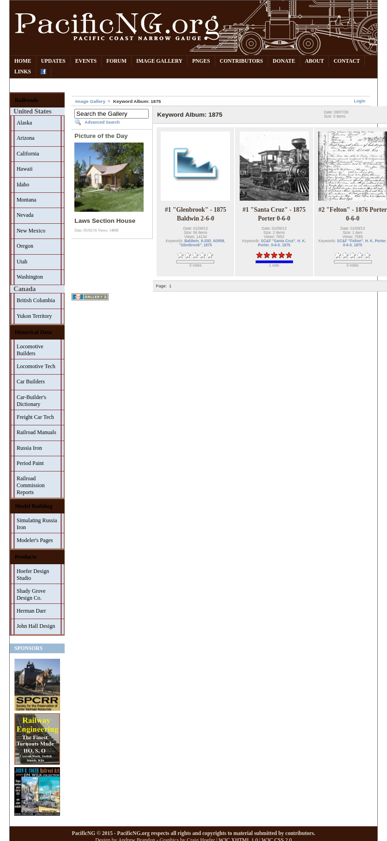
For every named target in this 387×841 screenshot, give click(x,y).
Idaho (23, 184)
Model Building (34, 506)
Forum (116, 61)
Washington (30, 277)
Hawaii (25, 169)
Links (22, 72)
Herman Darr (31, 611)
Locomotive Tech (36, 366)
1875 (208, 245)
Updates (53, 61)
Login (359, 101)
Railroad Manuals (36, 432)
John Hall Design (36, 626)
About (314, 61)
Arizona (26, 138)
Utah (22, 261)
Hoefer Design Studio (33, 574)
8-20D (206, 241)
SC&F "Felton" (350, 241)
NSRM (218, 241)
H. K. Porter (375, 241)
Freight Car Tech (35, 417)
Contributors (241, 61)
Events (86, 61)
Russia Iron (29, 448)
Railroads (26, 100)
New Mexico (31, 230)
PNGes (201, 61)
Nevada (25, 215)
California (28, 153)
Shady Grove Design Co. (31, 594)
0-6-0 (275, 245)
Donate (284, 61)
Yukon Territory (34, 316)
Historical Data (33, 332)
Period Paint (30, 463)
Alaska (24, 122)
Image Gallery (159, 61)
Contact (346, 61)
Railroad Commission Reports (31, 485)
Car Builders (31, 381)
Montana (26, 200)
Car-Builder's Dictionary (31, 400)
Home (22, 61)
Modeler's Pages (35, 540)
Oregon (25, 246)
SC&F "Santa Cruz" (278, 241)
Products (25, 557)
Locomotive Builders (30, 350)
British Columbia (36, 300)
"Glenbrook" (190, 245)
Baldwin (191, 241)
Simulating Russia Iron (37, 524)
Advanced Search (102, 122)
